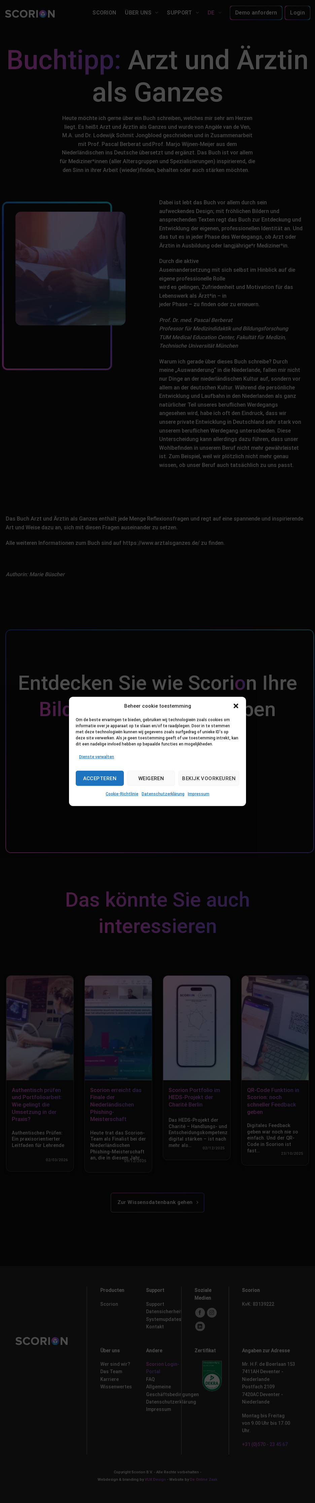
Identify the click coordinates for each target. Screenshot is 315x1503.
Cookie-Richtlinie (122, 794)
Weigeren (151, 778)
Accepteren (100, 778)
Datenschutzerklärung (163, 794)
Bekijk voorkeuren (209, 778)
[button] (236, 706)
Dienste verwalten (96, 757)
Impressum (198, 794)
